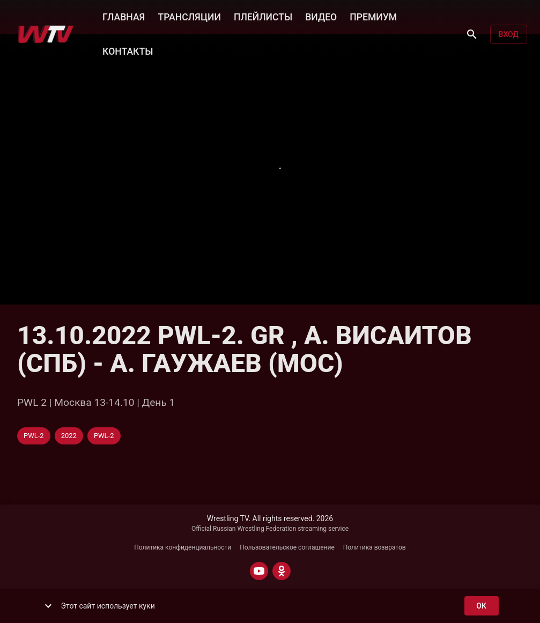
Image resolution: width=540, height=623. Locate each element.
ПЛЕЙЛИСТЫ (263, 16)
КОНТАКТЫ (127, 50)
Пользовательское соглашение (287, 547)
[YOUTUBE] (259, 571)
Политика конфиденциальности (182, 547)
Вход (509, 34)
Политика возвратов (374, 547)
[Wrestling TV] (46, 34)
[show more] (48, 606)
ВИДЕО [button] (321, 16)
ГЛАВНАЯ (123, 16)
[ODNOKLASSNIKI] (281, 571)
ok (481, 606)
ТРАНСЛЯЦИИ (189, 16)
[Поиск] (472, 34)
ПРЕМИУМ (373, 16)
